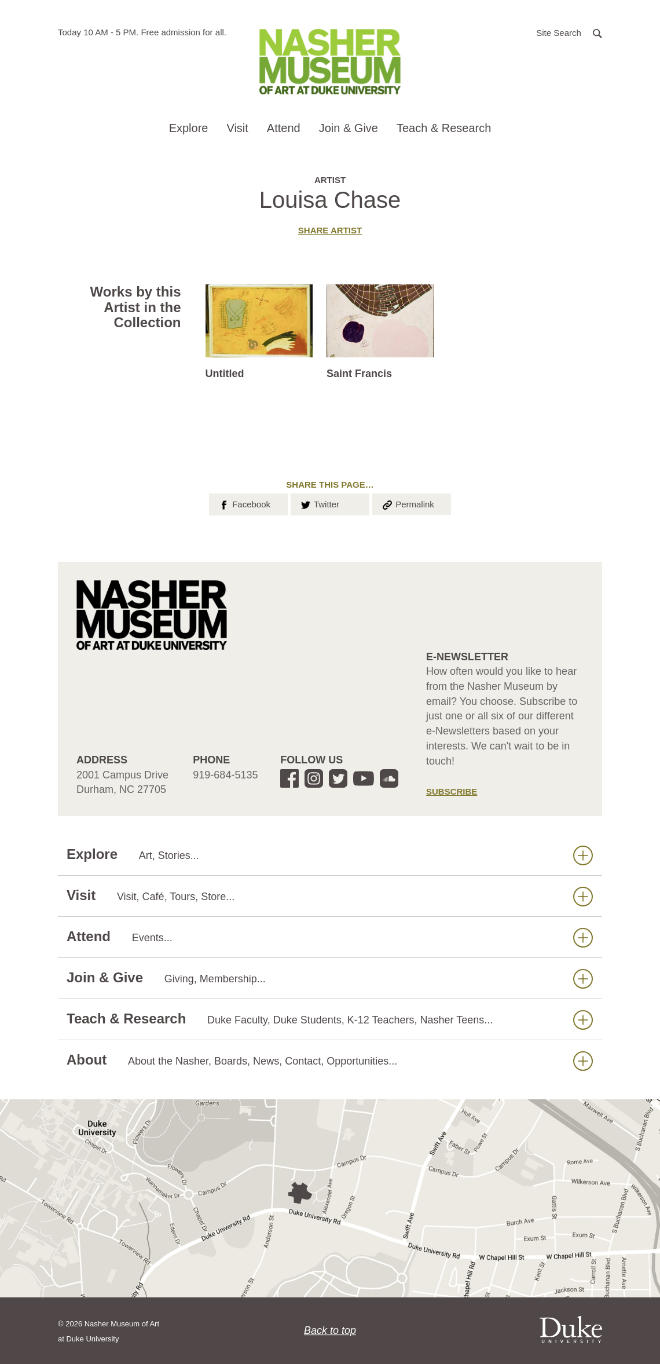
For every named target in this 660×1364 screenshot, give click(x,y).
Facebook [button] (244, 503)
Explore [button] (188, 128)
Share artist (330, 230)
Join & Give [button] (348, 128)
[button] (569, 32)
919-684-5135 (225, 775)
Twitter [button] (319, 503)
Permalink (407, 503)
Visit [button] (237, 128)
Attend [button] (283, 128)
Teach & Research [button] (444, 128)
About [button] (330, 1060)
